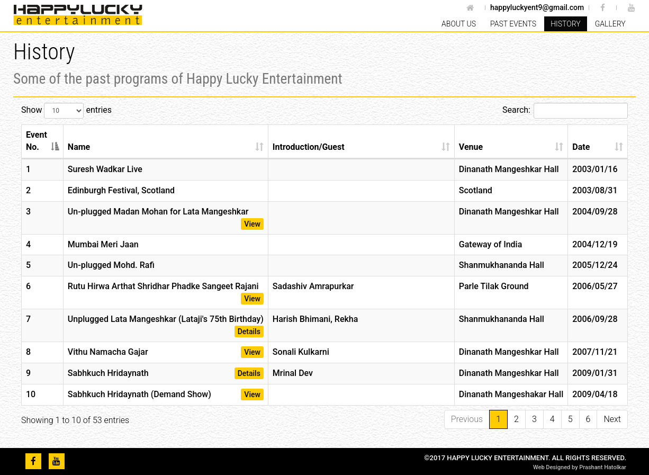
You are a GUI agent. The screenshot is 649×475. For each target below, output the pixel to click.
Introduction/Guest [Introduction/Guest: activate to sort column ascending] (309, 147)
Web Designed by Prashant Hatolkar (579, 467)
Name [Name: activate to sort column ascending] (79, 147)
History (566, 24)
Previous (467, 419)
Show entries (66, 111)
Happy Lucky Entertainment (82, 15)
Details (249, 331)
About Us (458, 24)
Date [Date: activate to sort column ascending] (581, 147)
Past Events (513, 24)
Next (612, 419)
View (252, 224)
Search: (565, 111)
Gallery (610, 24)
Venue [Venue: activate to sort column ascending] (471, 147)
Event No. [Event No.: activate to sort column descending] (36, 141)
